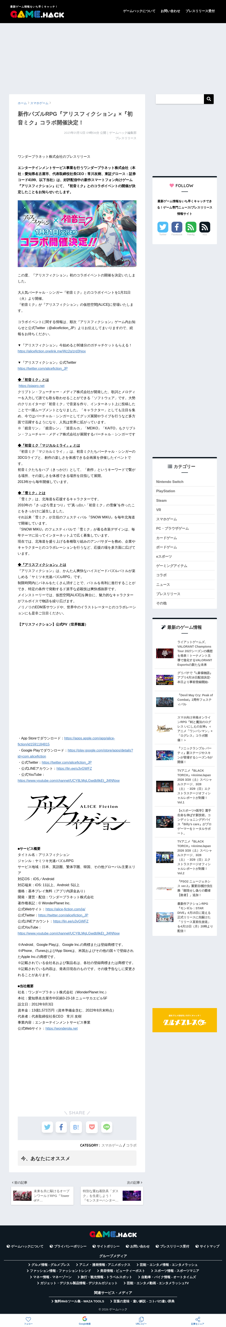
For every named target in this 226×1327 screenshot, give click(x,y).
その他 (161, 606)
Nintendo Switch (170, 482)
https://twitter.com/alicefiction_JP (43, 368)
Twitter (163, 234)
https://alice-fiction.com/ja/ (65, 909)
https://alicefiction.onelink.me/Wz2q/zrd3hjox (52, 351)
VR (158, 510)
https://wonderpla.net (61, 1028)
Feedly (191, 234)
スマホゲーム (111, 1145)
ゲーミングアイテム (172, 568)
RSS (205, 234)
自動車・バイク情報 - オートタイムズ (168, 1278)
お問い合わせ (170, 11)
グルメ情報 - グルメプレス (50, 1266)
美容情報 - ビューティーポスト (122, 1272)
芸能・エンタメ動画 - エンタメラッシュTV (158, 1284)
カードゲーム (167, 539)
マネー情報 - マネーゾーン (52, 1278)
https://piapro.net (31, 386)
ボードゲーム (167, 549)
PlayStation (166, 491)
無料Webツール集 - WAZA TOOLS (79, 1303)
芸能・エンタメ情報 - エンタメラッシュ (169, 1266)
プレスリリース (169, 597)
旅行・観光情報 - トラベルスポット (106, 1278)
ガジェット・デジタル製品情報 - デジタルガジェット (79, 1284)
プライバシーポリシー (70, 1248)
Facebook (177, 234)
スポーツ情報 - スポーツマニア (176, 1272)
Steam (161, 501)
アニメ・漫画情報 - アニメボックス (105, 1266)
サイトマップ (209, 1248)
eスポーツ (164, 558)
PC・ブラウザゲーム (173, 530)
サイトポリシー (108, 1248)
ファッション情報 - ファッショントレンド (60, 1272)
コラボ (131, 1145)
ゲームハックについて (139, 11)
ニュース (163, 587)
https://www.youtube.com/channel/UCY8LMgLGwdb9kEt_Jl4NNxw (69, 780)
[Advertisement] (113, 56)
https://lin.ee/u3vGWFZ (74, 768)
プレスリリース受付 (200, 11)
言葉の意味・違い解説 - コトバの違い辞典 (144, 1303)
